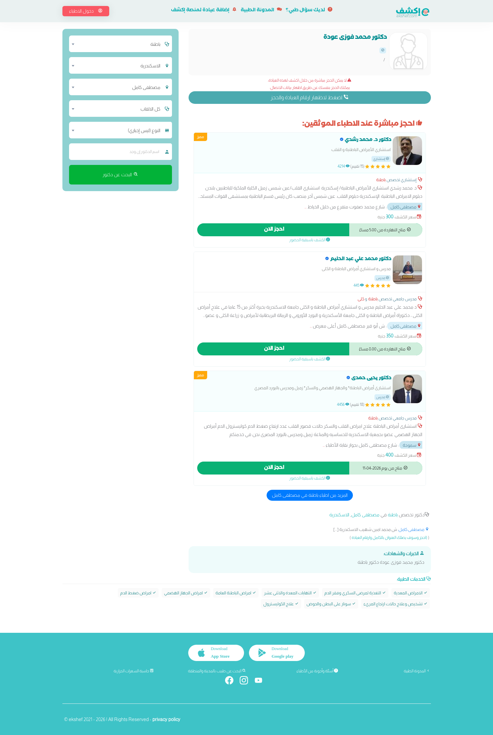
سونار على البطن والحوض (331, 603)
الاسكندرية (339, 514)
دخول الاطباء (86, 11)
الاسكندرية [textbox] (150, 65)
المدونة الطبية (261, 10)
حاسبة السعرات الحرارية (134, 670)
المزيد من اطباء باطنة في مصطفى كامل (310, 495)
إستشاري (381, 159)
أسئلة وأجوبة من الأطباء (317, 670)
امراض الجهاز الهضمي (186, 592)
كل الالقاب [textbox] (150, 108)
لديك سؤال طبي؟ (309, 10)
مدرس (382, 278)
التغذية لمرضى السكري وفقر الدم (355, 592)
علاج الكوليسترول (281, 603)
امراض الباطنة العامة (235, 592)
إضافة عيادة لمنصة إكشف (204, 10)
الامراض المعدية (411, 592)
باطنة (381, 179)
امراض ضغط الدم (138, 592)
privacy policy (166, 719)
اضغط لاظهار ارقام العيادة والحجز (310, 97)
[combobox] (116, 44)
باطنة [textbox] (155, 44)
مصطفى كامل (405, 206)
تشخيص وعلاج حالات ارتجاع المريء (396, 603)
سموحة (412, 445)
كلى (361, 298)
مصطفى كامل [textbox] (146, 87)
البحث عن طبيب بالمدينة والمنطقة (217, 670)
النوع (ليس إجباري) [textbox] (144, 130)
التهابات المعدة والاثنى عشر (290, 592)
